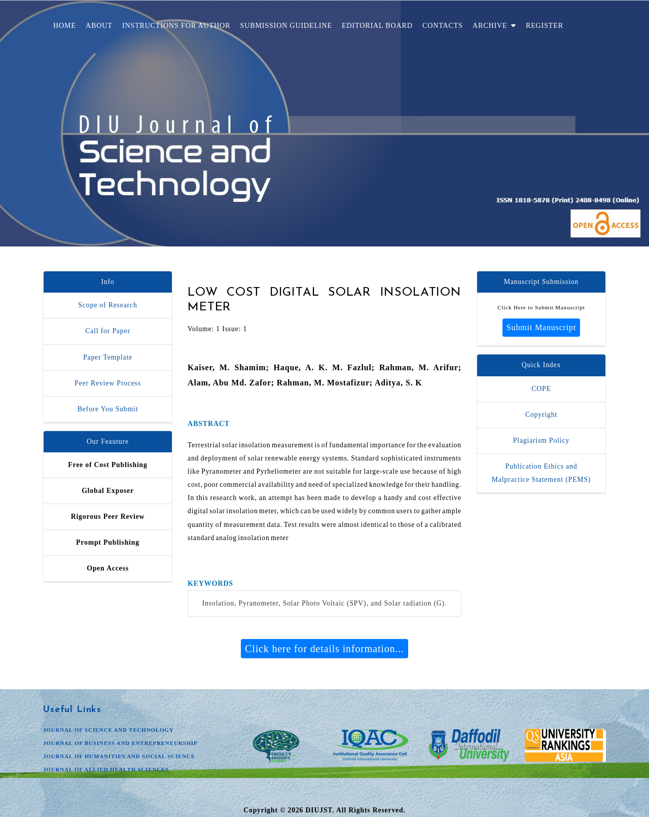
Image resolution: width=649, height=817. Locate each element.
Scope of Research (107, 305)
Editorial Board (377, 25)
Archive (494, 25)
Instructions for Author (176, 25)
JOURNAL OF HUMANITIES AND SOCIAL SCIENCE (119, 756)
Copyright (541, 414)
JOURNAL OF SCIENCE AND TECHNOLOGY (108, 730)
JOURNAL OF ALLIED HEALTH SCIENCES (106, 769)
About (99, 25)
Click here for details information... (324, 648)
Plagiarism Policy (541, 440)
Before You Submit (108, 409)
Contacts (442, 25)
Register (544, 25)
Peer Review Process (108, 383)
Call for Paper (107, 331)
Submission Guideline (286, 25)
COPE (541, 389)
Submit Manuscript (541, 327)
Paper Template (107, 357)
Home (64, 25)
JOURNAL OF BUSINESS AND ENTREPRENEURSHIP (120, 743)
